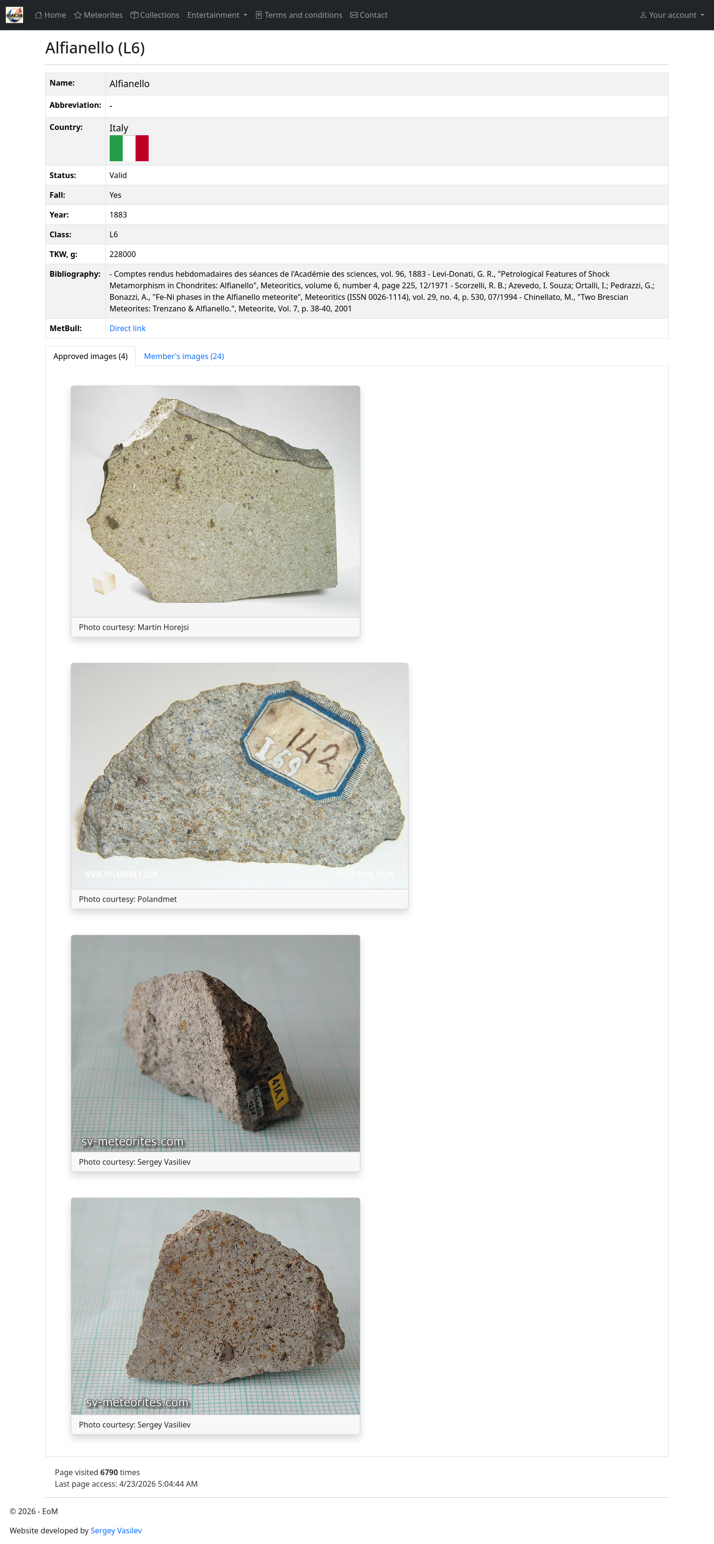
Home (50, 15)
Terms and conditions (299, 15)
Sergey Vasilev (115, 1530)
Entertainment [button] (214, 15)
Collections (154, 15)
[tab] (90, 356)
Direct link (128, 328)
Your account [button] (668, 15)
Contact (369, 15)
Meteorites (98, 15)
